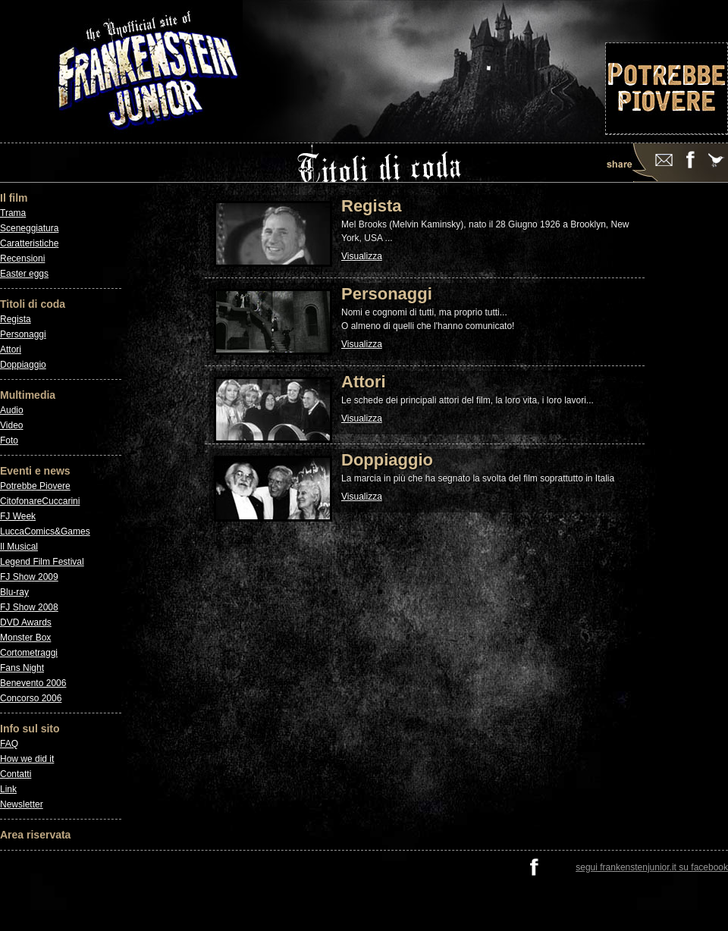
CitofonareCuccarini (40, 501)
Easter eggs (24, 273)
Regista (15, 319)
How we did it (27, 759)
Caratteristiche (29, 243)
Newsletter (21, 804)
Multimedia (27, 395)
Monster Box (25, 637)
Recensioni (22, 258)
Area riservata (35, 835)
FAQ (9, 743)
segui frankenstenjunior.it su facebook (652, 867)
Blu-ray (14, 592)
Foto (9, 440)
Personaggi (23, 334)
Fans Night (22, 668)
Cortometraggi (29, 652)
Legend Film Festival (42, 561)
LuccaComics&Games (45, 531)
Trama (13, 213)
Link (8, 789)
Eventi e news (35, 471)
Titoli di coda (32, 304)
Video (11, 425)
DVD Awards (26, 622)
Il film (14, 198)
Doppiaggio (23, 364)
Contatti (15, 774)
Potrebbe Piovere (35, 486)
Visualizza (361, 256)
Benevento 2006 (33, 683)
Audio (12, 410)
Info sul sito (30, 729)
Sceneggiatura (29, 228)
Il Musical (19, 546)
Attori (10, 349)
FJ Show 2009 (29, 577)
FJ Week (18, 516)
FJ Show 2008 (29, 607)
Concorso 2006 (30, 698)
